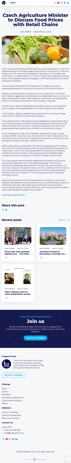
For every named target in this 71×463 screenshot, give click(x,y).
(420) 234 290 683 (12, 430)
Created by (35, 459)
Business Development (12, 397)
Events (5, 392)
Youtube (58, 3)
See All (61, 220)
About (4, 403)
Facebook (55, 3)
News (4, 389)
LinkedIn (68, 3)
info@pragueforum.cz (14, 433)
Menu (13, 3)
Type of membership (11, 415)
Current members (10, 412)
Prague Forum (4, 3)
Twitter (65, 3)
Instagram (61, 3)
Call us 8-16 (7, 427)
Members (6, 394)
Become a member (35, 338)
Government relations (12, 400)
